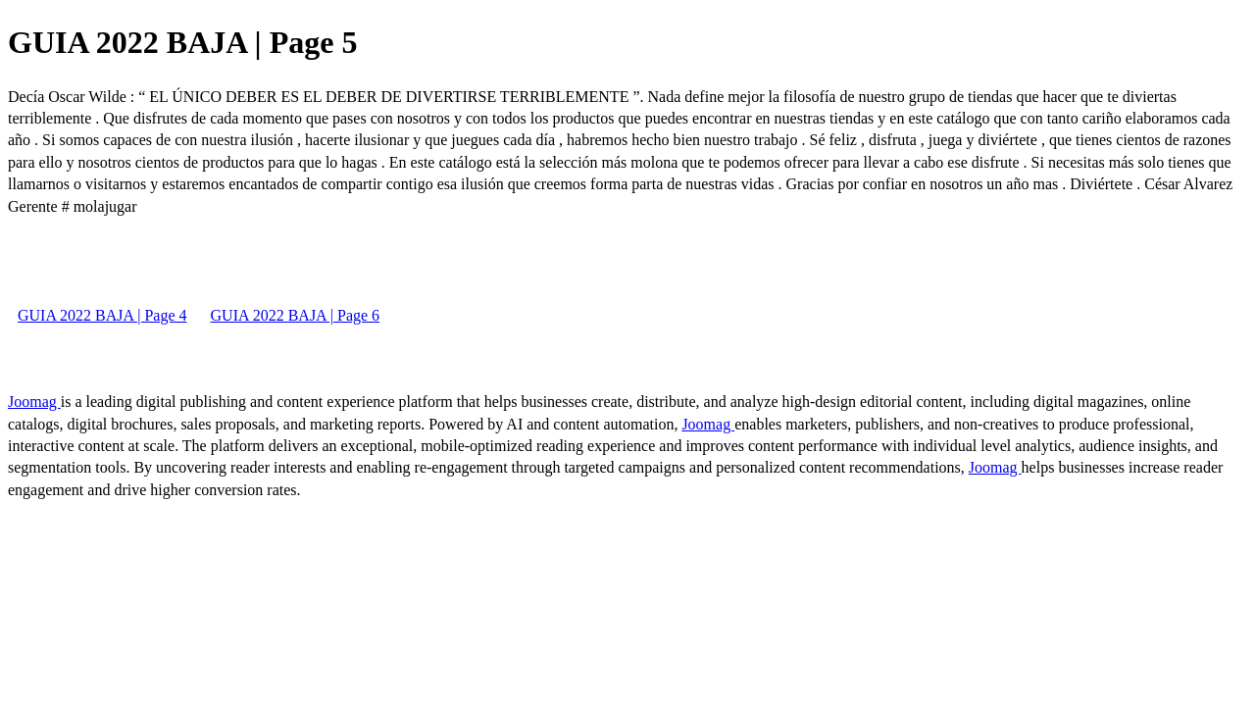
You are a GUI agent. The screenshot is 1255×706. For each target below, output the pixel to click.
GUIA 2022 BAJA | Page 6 (295, 315)
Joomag (34, 401)
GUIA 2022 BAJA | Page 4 (102, 315)
